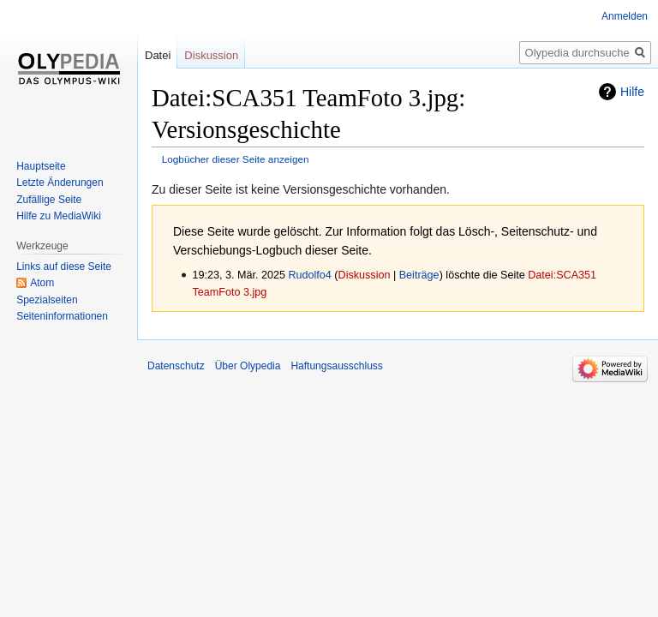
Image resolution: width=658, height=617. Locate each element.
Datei (157, 55)
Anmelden (624, 16)
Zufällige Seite (48, 200)
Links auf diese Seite (63, 267)
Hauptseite (40, 166)
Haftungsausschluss (336, 366)
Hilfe (632, 92)
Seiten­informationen (62, 316)
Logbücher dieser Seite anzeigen (235, 159)
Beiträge (419, 275)
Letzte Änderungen (59, 183)
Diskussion (364, 275)
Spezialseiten (46, 300)
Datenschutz (176, 366)
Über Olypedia (248, 366)
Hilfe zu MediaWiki (58, 216)
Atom (42, 283)
